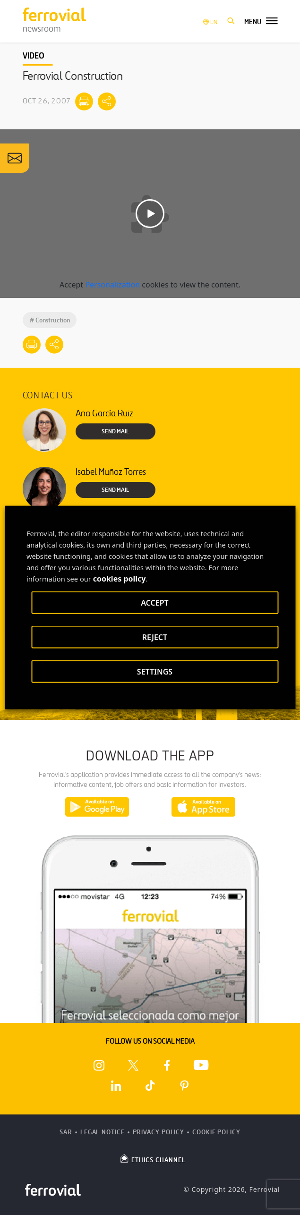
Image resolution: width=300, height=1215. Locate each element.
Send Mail (115, 431)
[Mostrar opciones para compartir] (107, 101)
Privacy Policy (159, 1132)
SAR (66, 1132)
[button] (231, 21)
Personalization (112, 284)
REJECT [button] (154, 637)
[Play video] (150, 213)
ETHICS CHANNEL (152, 1158)
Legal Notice (102, 1132)
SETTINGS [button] (154, 672)
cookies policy (119, 579)
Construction (49, 320)
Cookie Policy (216, 1132)
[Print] (84, 101)
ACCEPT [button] (154, 603)
